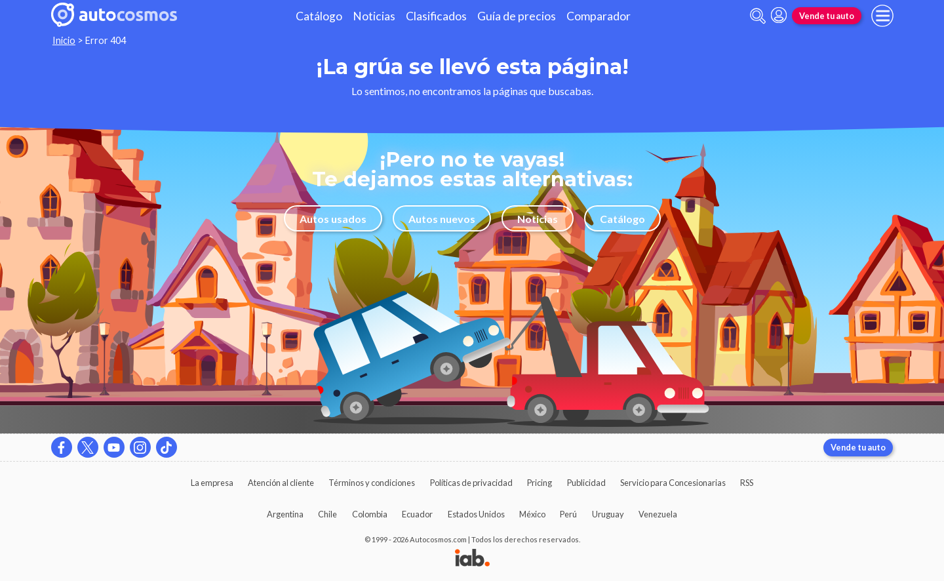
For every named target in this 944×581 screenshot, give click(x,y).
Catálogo (319, 16)
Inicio (63, 40)
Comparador (598, 16)
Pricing (539, 482)
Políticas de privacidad (471, 482)
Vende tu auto (826, 15)
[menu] (882, 16)
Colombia (369, 514)
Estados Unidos (476, 514)
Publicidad (586, 482)
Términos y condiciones (371, 482)
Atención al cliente (281, 482)
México (532, 514)
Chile (327, 514)
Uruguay (608, 514)
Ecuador (417, 514)
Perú (568, 514)
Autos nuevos (441, 218)
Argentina (285, 514)
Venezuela (658, 514)
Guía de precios (516, 16)
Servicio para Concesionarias (673, 482)
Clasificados (436, 16)
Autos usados (333, 218)
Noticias (374, 16)
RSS (746, 482)
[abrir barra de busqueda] (758, 16)
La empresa (212, 482)
